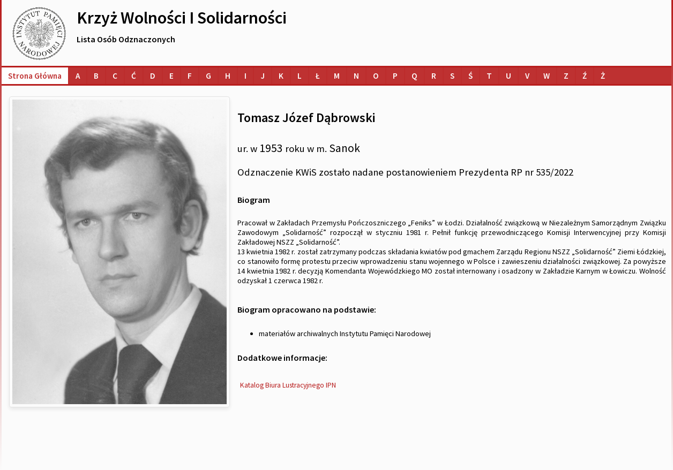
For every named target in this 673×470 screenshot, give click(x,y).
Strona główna (35, 76)
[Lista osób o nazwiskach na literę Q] (414, 75)
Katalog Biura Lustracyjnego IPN (288, 385)
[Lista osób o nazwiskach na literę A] (77, 75)
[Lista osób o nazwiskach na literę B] (96, 75)
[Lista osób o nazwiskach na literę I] (245, 75)
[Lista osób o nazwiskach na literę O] (376, 75)
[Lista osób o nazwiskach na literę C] (115, 75)
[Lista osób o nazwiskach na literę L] (299, 75)
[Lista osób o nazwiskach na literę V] (527, 75)
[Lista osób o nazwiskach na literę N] (356, 75)
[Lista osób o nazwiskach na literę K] (281, 75)
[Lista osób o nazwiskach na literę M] (336, 75)
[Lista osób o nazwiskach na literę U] (508, 75)
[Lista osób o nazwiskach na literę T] (489, 75)
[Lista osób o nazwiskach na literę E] (171, 75)
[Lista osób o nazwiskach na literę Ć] (134, 75)
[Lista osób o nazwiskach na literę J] (262, 75)
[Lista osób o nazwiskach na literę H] (228, 75)
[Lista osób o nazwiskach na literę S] (452, 75)
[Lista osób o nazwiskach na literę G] (208, 75)
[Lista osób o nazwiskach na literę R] (434, 75)
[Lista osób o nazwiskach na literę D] (153, 75)
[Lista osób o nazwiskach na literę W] (546, 75)
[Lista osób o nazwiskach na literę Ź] (584, 75)
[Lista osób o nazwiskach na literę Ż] (602, 75)
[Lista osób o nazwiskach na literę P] (395, 75)
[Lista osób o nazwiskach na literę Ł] (317, 75)
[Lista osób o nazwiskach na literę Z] (566, 75)
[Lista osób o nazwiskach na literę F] (189, 75)
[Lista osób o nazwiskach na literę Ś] (470, 75)
